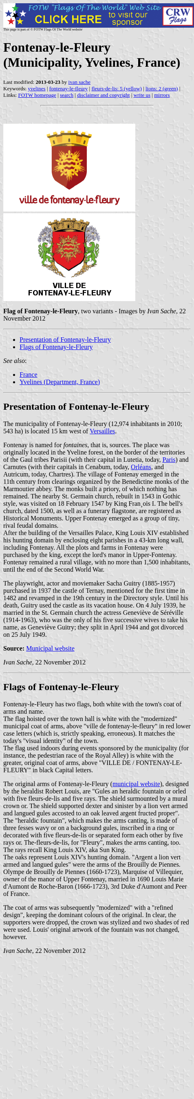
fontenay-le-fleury (68, 88)
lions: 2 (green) (162, 88)
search (66, 95)
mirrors (162, 95)
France (28, 374)
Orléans (141, 466)
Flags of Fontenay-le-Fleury (56, 346)
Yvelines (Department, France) (60, 381)
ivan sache (79, 82)
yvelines (36, 88)
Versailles (102, 431)
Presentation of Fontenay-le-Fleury (65, 339)
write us (142, 95)
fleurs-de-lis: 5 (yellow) (116, 88)
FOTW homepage (37, 95)
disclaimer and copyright (103, 95)
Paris (168, 459)
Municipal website (50, 648)
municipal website (136, 783)
